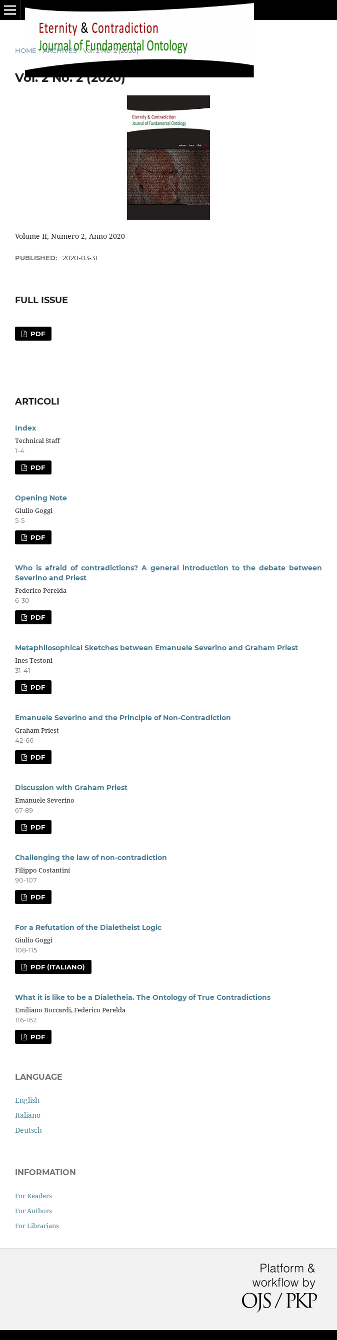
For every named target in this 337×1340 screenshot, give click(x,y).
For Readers (33, 1195)
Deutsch (28, 1130)
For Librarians (37, 1225)
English (27, 1100)
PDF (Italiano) (56, 967)
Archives (60, 50)
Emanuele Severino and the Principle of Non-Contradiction (123, 717)
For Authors (33, 1210)
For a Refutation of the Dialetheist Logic (88, 927)
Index (25, 428)
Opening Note (41, 497)
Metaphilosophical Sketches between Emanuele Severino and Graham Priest (156, 647)
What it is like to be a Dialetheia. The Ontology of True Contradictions (142, 997)
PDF (36, 334)
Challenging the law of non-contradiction (91, 857)
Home (25, 50)
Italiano (27, 1115)
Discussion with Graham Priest (71, 787)
